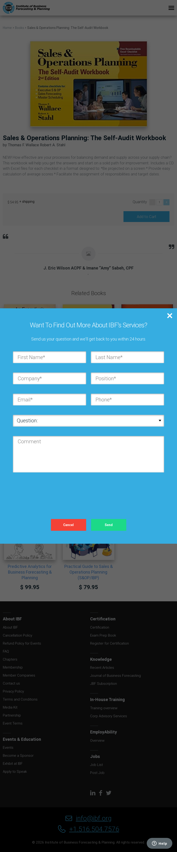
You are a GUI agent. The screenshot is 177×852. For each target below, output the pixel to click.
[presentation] (48, 491)
